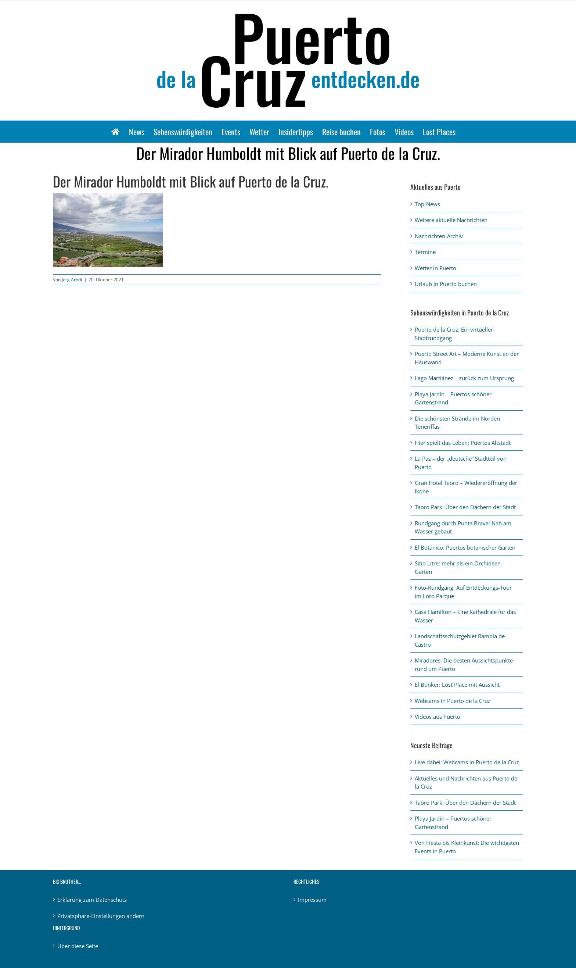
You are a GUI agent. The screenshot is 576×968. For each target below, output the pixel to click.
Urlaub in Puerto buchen (446, 283)
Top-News (427, 204)
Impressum (312, 899)
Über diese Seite (77, 946)
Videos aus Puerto (437, 716)
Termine (425, 252)
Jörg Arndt (72, 279)
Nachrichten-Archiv (439, 236)
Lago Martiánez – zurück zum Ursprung (464, 378)
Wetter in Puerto (435, 268)
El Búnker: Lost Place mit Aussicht (457, 684)
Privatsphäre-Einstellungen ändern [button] (100, 915)
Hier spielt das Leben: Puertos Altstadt (463, 442)
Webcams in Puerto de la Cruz (452, 700)
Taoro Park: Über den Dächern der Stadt (465, 507)
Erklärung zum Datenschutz (92, 899)
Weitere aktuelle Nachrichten (451, 220)
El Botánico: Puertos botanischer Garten (465, 547)
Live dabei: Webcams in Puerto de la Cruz (467, 762)
